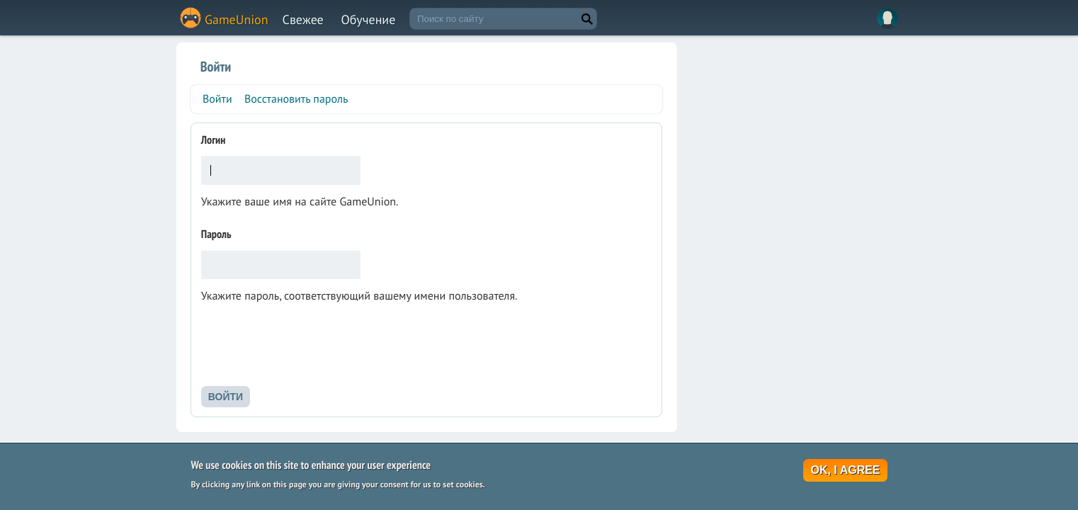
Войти (220, 101)
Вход (887, 18)
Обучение (368, 19)
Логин (213, 140)
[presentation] (308, 349)
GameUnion (236, 19)
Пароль (216, 234)
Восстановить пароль (296, 99)
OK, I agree (845, 471)
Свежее (303, 19)
